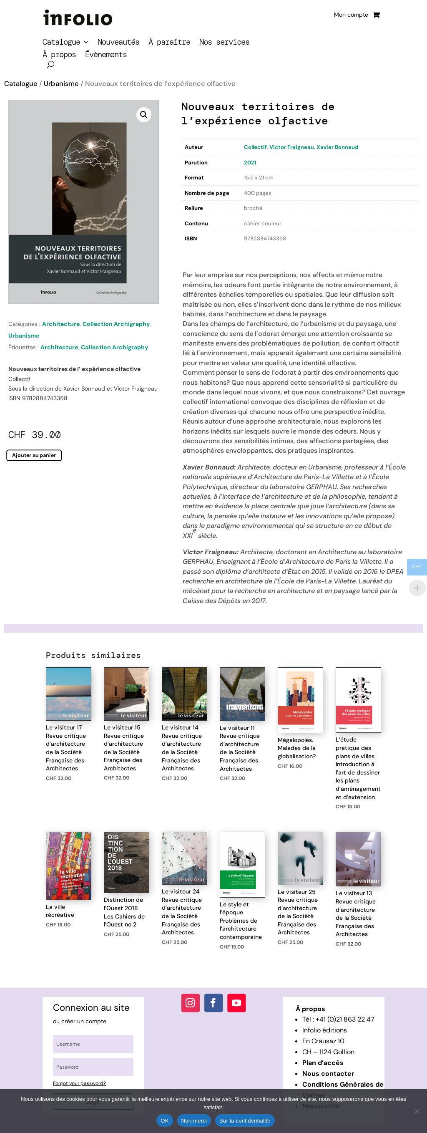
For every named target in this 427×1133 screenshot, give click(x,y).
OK (164, 1121)
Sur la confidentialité (245, 1121)
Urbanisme (61, 83)
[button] (143, 114)
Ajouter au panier (34, 455)
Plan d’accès (323, 1062)
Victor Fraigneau (291, 147)
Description (198, 252)
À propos (59, 56)
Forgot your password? (79, 1083)
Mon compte (351, 15)
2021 (250, 162)
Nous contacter (328, 1073)
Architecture (61, 324)
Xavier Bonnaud (337, 147)
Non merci (194, 1121)
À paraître (169, 43)
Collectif (255, 147)
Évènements (106, 56)
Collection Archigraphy (116, 324)
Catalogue (61, 43)
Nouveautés (118, 43)
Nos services (224, 43)
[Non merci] (416, 1111)
